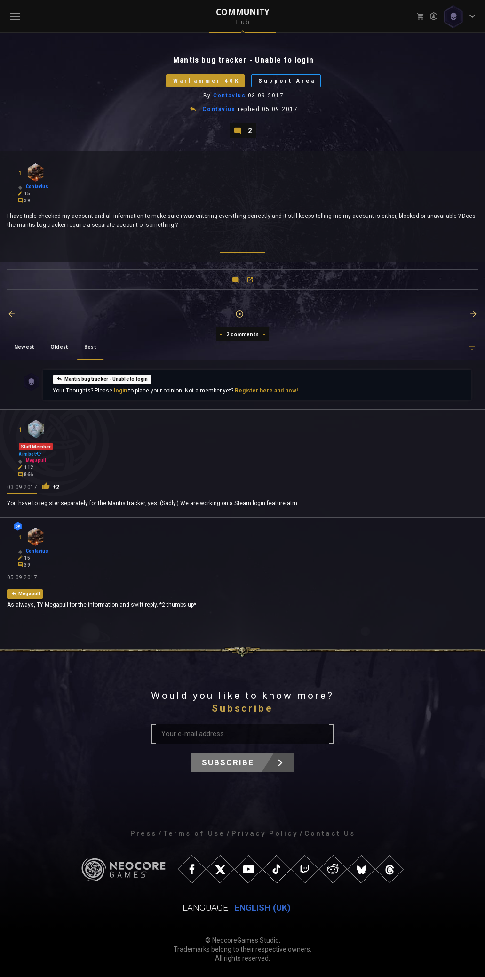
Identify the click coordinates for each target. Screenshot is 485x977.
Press (143, 833)
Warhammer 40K (206, 80)
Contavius (229, 95)
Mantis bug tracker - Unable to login (102, 379)
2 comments (242, 334)
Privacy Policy (264, 833)
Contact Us (329, 833)
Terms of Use (194, 833)
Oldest (59, 347)
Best (90, 347)
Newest (24, 347)
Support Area (287, 80)
